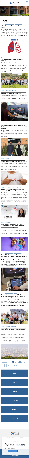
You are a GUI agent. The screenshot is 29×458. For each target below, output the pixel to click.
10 (11, 365)
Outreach (14, 382)
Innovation (12, 24)
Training (14, 391)
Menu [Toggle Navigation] (25, 1)
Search (1, 2)
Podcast (14, 409)
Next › (15, 365)
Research (15, 56)
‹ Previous (4, 362)
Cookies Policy (21, 445)
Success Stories (19, 24)
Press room (14, 418)
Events (14, 373)
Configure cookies (22, 450)
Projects (16, 24)
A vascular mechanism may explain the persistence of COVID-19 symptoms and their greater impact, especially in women (14, 127)
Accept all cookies (12, 450)
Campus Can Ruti (8, 24)
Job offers (15, 400)
